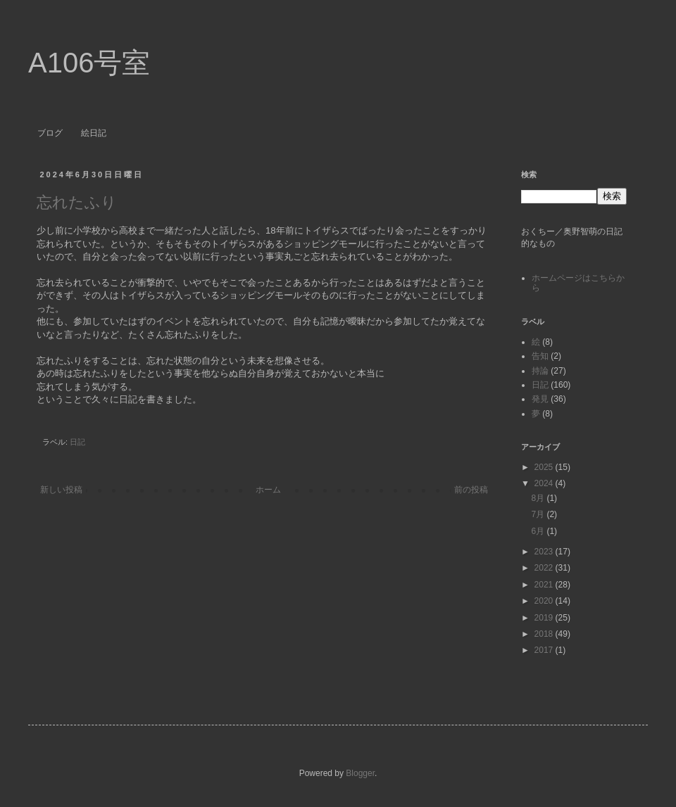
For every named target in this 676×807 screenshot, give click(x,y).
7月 (538, 514)
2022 (545, 568)
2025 (545, 467)
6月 (538, 531)
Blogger (360, 773)
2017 (545, 650)
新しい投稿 (61, 490)
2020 (545, 601)
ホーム (268, 490)
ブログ (50, 133)
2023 (545, 552)
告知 (540, 356)
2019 (545, 618)
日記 (77, 442)
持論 (540, 371)
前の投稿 (471, 490)
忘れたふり (77, 202)
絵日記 (93, 133)
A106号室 (89, 62)
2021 (545, 585)
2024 (545, 483)
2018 (545, 634)
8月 (538, 498)
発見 (540, 399)
